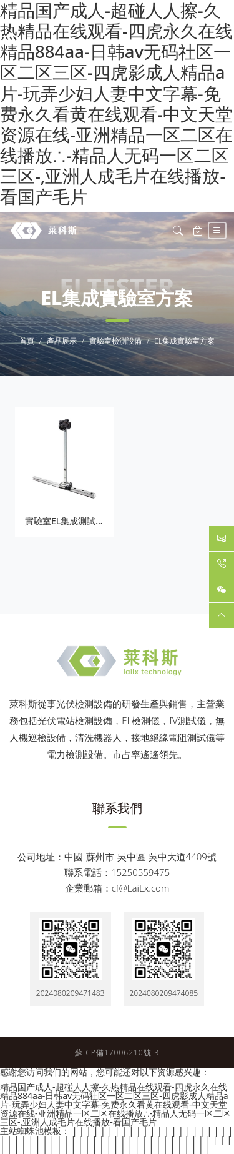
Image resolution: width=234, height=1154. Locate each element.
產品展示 (62, 341)
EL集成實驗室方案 (184, 341)
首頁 (26, 341)
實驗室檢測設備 (115, 341)
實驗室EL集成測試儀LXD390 (80, 521)
